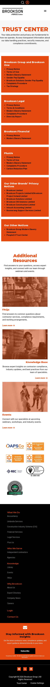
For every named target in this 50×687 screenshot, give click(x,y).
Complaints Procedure (16, 83)
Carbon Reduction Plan (17, 169)
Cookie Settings (37, 683)
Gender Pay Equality (15, 78)
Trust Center (22, 683)
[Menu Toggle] (45, 11)
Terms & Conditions (15, 108)
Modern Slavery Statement (18, 75)
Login (10, 610)
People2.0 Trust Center (17, 235)
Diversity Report (14, 116)
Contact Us (12, 617)
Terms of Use (13, 72)
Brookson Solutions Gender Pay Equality (24, 80)
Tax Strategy (12, 86)
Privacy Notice (13, 69)
